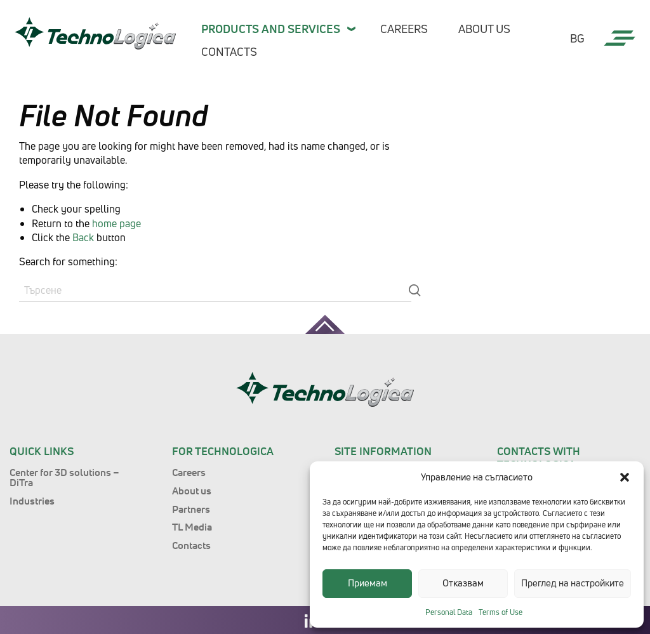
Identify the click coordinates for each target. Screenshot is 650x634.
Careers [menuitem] (404, 28)
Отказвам (463, 583)
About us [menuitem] (484, 28)
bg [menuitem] (577, 39)
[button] (624, 477)
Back (83, 237)
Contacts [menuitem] (229, 51)
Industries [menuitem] (32, 501)
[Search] (215, 290)
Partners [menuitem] (191, 509)
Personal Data (448, 612)
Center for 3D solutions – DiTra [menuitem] (64, 477)
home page (116, 223)
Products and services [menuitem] (270, 28)
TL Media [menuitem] (192, 527)
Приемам (367, 583)
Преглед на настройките (572, 583)
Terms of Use (500, 612)
